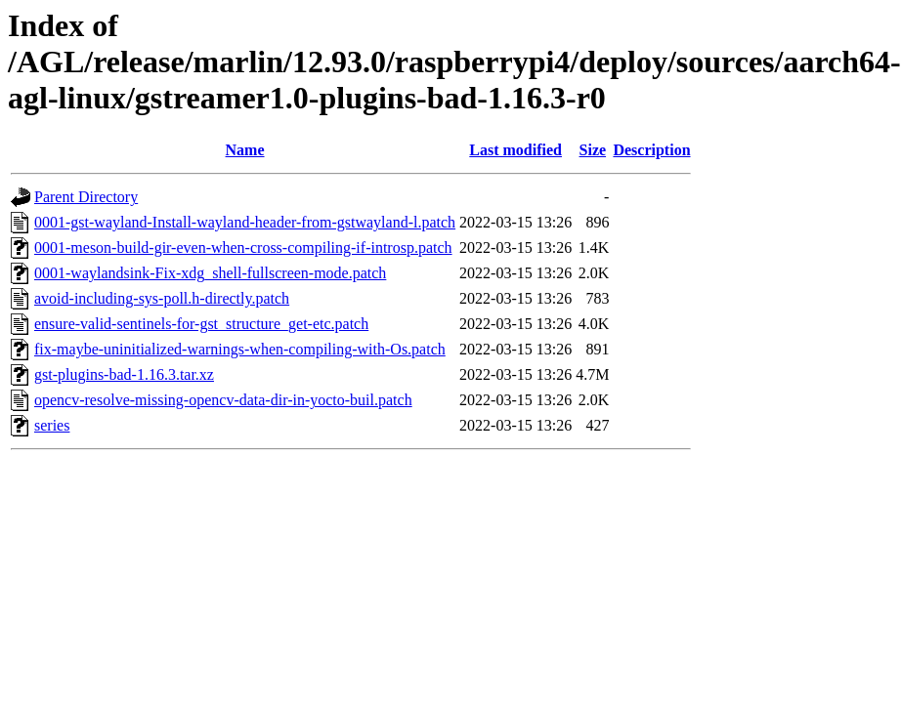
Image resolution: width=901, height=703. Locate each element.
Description (651, 150)
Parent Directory (86, 196)
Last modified (515, 150)
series (51, 425)
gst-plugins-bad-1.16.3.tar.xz (124, 374)
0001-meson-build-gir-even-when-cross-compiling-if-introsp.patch (243, 247)
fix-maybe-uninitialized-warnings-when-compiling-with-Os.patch (240, 349)
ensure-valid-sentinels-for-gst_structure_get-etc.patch (201, 323)
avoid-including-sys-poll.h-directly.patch (161, 298)
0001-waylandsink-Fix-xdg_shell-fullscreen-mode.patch (210, 273)
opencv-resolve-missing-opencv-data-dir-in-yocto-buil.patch (223, 400)
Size (593, 150)
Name (245, 150)
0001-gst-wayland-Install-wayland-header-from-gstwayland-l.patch (244, 222)
